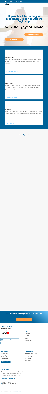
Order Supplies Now (11, 97)
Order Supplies (9, 83)
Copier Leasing (28, 360)
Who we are (27, 333)
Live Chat (14, 39)
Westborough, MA (12, 383)
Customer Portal (4, 358)
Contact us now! (5, 361)
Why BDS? (27, 335)
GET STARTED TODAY (24, 319)
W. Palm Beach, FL (5, 383)
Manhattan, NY (4, 386)
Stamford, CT (11, 381)
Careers (26, 338)
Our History (27, 336)
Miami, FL (4, 382)
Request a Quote (28, 340)
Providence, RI (10, 386)
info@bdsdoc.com (11, 340)
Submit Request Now (33, 34)
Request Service (9, 57)
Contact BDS (9, 123)
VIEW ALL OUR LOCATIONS (7, 337)
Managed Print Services (30, 356)
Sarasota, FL (8, 382)
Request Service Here (11, 71)
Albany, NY (4, 384)
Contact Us (8, 109)
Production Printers (29, 355)
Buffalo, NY (9, 384)
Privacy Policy (18, 391)
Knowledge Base (4, 356)
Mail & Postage (28, 358)
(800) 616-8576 (9, 1)
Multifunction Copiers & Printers (31, 353)
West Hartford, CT (5, 381)
